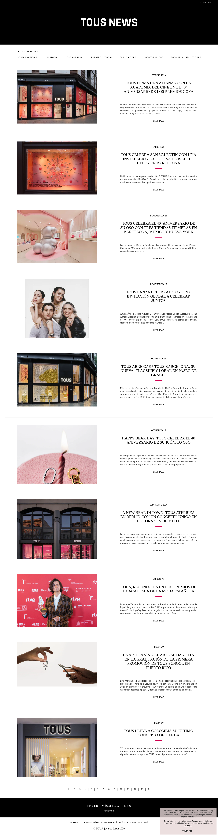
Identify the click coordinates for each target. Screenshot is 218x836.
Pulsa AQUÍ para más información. (178, 821)
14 (149, 791)
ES (200, 2)
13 (142, 791)
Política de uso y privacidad (105, 825)
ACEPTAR (187, 831)
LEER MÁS (158, 121)
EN (204, 2)
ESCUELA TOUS (128, 57)
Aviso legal (143, 825)
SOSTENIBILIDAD (154, 57)
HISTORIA (52, 57)
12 (135, 791)
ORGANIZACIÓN (75, 57)
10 (121, 791)
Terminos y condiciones (80, 825)
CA (209, 2)
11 (128, 791)
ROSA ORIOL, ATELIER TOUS (186, 57)
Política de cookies (127, 825)
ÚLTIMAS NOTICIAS (27, 57)
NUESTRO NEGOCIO (101, 57)
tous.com (109, 813)
